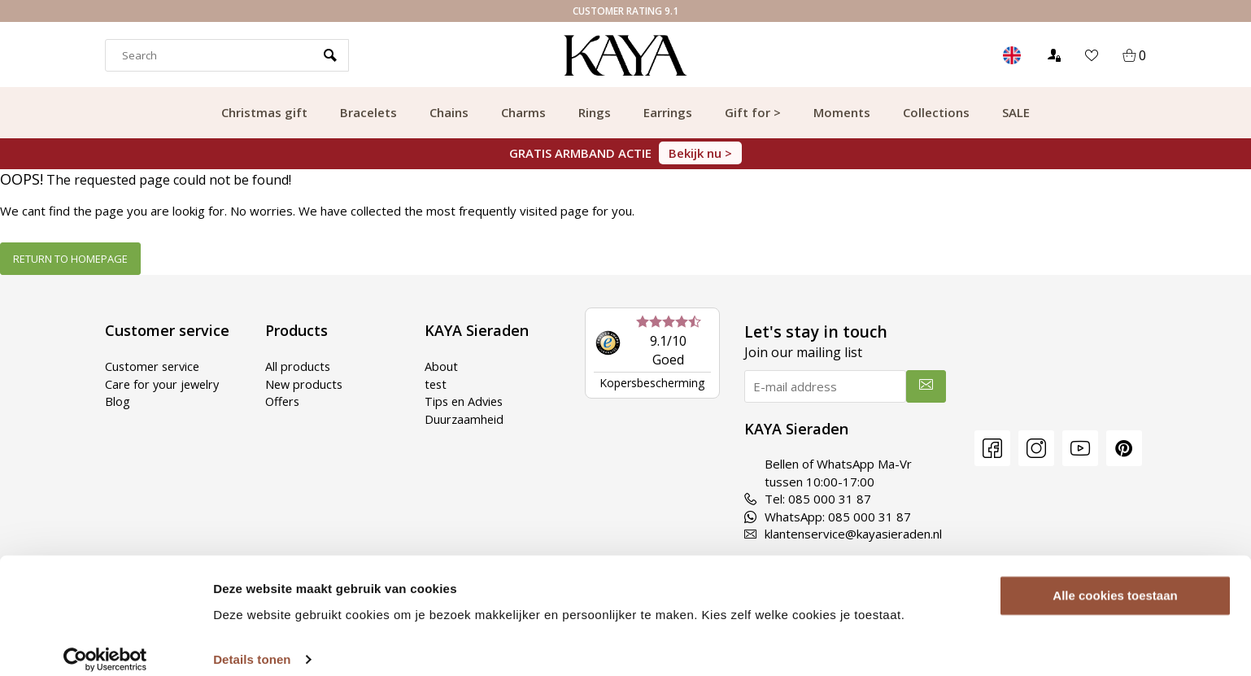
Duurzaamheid (465, 418)
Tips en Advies (466, 401)
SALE (1016, 112)
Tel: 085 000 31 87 (807, 499)
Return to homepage (70, 258)
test (436, 383)
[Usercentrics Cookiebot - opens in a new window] (105, 644)
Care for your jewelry (164, 383)
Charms (523, 112)
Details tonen (251, 644)
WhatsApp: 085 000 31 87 (827, 516)
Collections (936, 112)
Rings (594, 112)
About (441, 366)
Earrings (667, 112)
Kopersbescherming (651, 382)
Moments (841, 112)
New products (305, 383)
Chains (449, 112)
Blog (117, 401)
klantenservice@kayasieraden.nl (843, 534)
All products (298, 366)
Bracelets (368, 112)
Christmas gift (264, 112)
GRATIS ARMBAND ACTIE (625, 153)
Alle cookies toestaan (1115, 580)
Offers (283, 401)
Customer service (154, 366)
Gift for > (753, 112)
